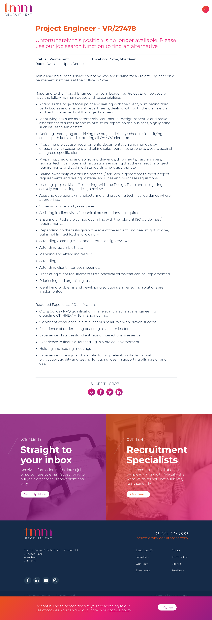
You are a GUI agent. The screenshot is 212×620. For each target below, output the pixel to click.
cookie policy (120, 610)
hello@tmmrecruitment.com (162, 538)
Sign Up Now (35, 494)
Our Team (138, 494)
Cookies (176, 563)
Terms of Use (180, 557)
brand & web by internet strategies (168, 595)
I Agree (167, 607)
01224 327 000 (172, 533)
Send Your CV (144, 550)
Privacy (176, 550)
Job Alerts (142, 557)
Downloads (143, 570)
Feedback (178, 570)
